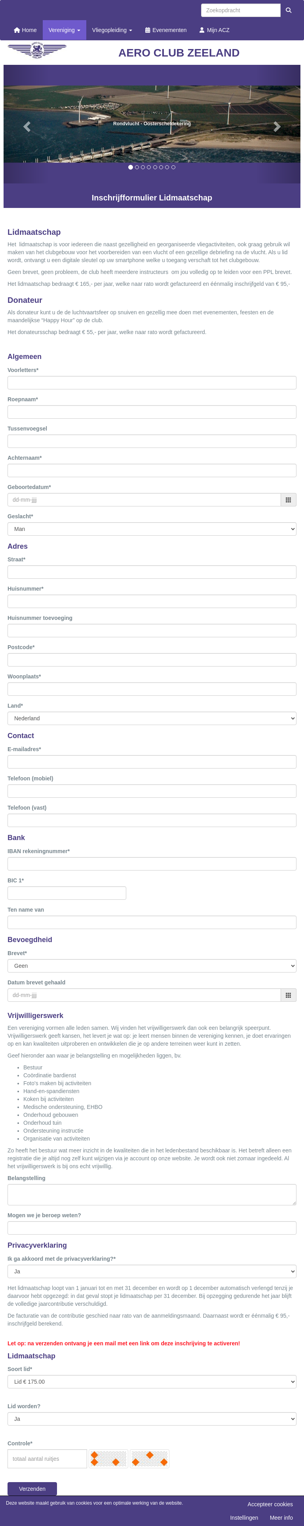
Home (25, 30)
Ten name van (26, 910)
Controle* (20, 1443)
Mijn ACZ (214, 30)
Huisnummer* (26, 588)
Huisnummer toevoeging (40, 618)
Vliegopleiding (112, 30)
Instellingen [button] (244, 1518)
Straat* (16, 559)
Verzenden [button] (32, 1489)
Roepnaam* (23, 399)
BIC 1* (16, 880)
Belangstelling (27, 1178)
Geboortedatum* (29, 487)
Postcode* (21, 647)
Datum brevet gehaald (36, 982)
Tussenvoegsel (27, 428)
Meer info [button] (281, 1518)
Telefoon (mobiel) (30, 778)
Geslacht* (20, 516)
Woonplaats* (24, 676)
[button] (26, 124)
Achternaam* (25, 458)
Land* (15, 706)
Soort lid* (20, 1369)
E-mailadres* (24, 749)
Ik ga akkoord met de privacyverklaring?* (62, 1259)
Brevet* (17, 953)
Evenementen (165, 30)
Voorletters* (23, 370)
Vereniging (64, 30)
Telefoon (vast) (27, 808)
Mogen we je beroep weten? (44, 1215)
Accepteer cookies (270, 1504)
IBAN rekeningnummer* (39, 851)
